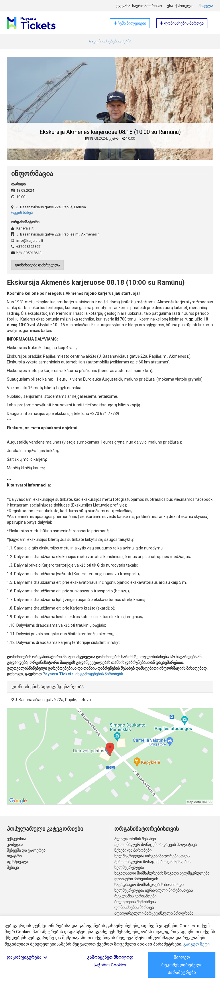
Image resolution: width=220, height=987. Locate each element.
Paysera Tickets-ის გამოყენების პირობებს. (83, 674)
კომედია (15, 844)
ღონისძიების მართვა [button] (182, 23)
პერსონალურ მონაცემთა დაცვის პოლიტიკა (155, 844)
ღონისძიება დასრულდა (37, 265)
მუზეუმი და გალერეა (26, 850)
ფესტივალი (18, 861)
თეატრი (14, 856)
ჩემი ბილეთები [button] (130, 23)
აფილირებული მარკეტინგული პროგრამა (153, 913)
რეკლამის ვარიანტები (135, 896)
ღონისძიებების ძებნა (110, 41)
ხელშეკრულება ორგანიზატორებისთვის (152, 856)
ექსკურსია (16, 838)
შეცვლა (206, 5)
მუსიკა (13, 867)
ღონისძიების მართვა (134, 907)
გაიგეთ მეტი (196, 944)
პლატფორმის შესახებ (135, 838)
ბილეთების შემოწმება (135, 901)
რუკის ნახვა (22, 212)
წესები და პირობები (133, 850)
